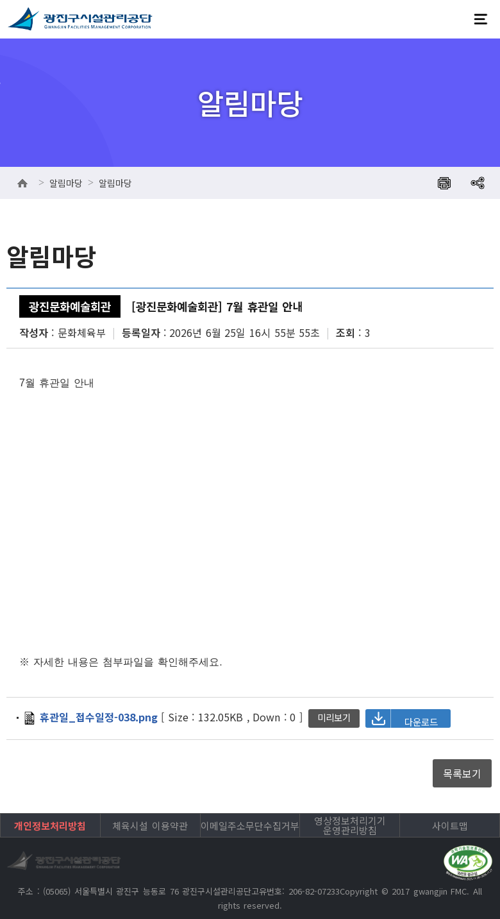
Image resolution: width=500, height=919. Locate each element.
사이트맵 (450, 825)
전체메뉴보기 (481, 19)
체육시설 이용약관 (150, 825)
